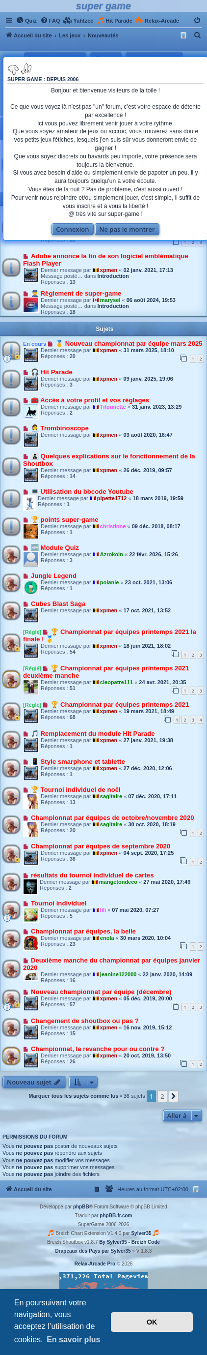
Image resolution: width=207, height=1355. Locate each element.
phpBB (81, 1206)
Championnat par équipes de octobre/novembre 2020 (112, 817)
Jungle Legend (54, 575)
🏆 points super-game (65, 519)
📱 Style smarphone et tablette (78, 761)
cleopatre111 (116, 682)
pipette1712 (112, 498)
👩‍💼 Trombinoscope (60, 428)
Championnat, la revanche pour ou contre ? (98, 1049)
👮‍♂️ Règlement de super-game (76, 293)
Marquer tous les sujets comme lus (73, 1096)
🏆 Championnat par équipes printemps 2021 (120, 704)
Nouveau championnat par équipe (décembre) (101, 991)
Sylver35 (141, 1233)
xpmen (108, 270)
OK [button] (152, 1322)
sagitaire (111, 796)
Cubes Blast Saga (58, 603)
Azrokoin (111, 554)
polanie (109, 582)
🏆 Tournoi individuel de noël (76, 789)
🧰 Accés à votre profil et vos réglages (90, 400)
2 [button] (162, 1096)
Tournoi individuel (58, 903)
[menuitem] (26, 21)
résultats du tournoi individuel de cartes (92, 875)
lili (103, 910)
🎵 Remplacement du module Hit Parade (93, 733)
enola (107, 938)
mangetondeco (118, 882)
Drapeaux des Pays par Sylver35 (93, 1251)
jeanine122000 (118, 974)
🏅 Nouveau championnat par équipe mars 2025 (129, 343)
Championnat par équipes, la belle (83, 931)
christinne (113, 526)
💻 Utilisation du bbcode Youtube (82, 491)
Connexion (72, 229)
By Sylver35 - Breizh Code (129, 1242)
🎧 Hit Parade (52, 372)
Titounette (113, 407)
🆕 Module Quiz (55, 547)
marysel (110, 300)
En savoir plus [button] (73, 1339)
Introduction (113, 276)
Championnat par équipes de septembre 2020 (100, 846)
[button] (174, 1096)
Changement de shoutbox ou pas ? (85, 1020)
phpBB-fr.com (116, 1215)
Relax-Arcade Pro (95, 1263)
